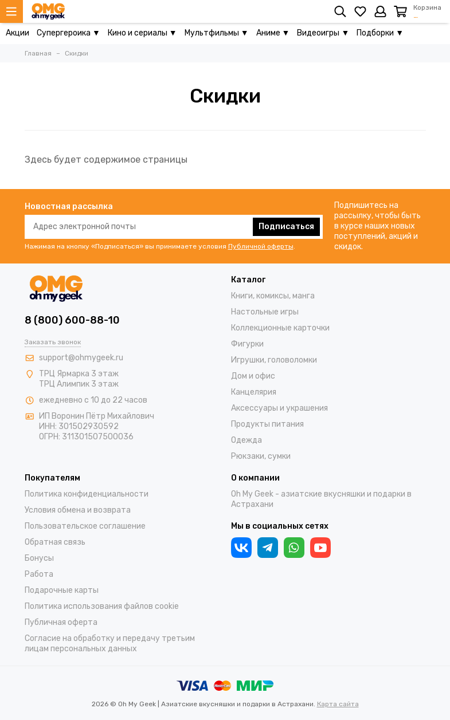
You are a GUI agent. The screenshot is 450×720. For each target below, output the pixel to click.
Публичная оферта (61, 622)
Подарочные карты (62, 590)
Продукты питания (267, 424)
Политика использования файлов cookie (102, 606)
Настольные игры (265, 312)
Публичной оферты (261, 246)
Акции (17, 33)
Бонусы (39, 558)
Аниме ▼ (273, 33)
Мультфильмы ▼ (217, 33)
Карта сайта (338, 704)
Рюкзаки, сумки (261, 456)
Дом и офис (253, 376)
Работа (39, 574)
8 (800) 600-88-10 (72, 320)
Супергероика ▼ (68, 33)
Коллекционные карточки (280, 328)
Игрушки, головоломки (274, 360)
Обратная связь (55, 542)
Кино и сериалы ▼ (142, 33)
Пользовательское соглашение (85, 526)
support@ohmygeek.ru (81, 358)
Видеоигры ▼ (323, 33)
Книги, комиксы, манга (273, 296)
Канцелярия (253, 392)
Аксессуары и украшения (279, 408)
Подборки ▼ (380, 33)
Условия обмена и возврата (78, 510)
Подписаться (286, 226)
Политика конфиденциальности (86, 494)
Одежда (246, 440)
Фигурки (247, 344)
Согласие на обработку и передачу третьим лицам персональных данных (110, 644)
